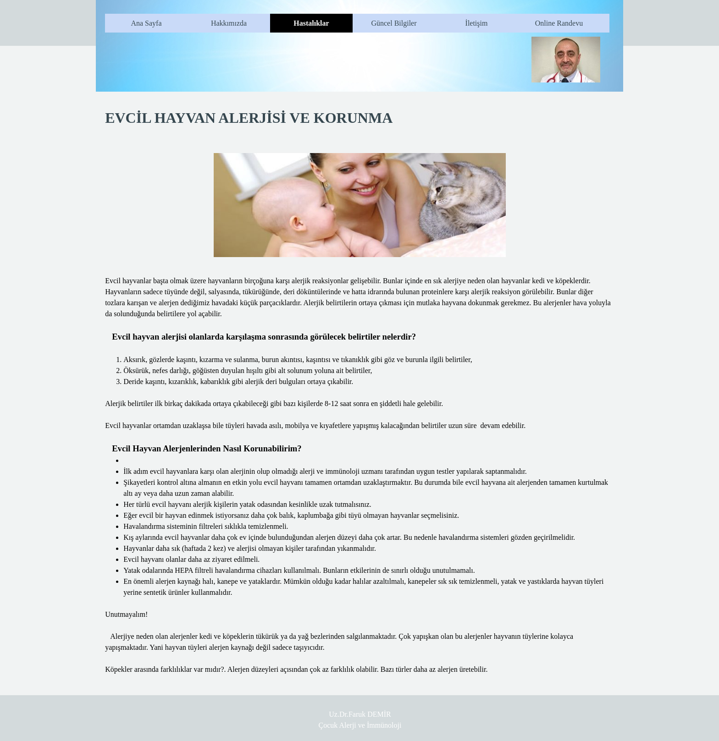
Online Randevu (559, 23)
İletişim (476, 23)
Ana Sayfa (146, 23)
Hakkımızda (229, 23)
